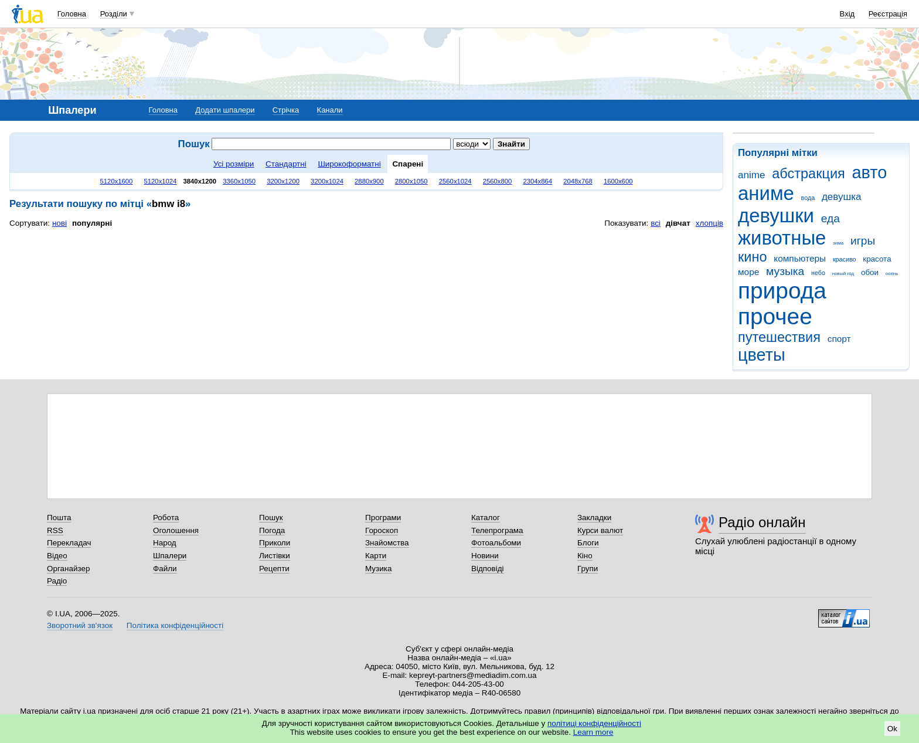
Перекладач (69, 542)
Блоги (588, 542)
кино (752, 256)
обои (870, 272)
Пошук (271, 517)
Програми (383, 517)
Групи (587, 568)
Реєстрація (888, 13)
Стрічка (286, 110)
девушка (842, 196)
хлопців (709, 223)
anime (751, 175)
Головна (71, 13)
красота (877, 259)
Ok (892, 728)
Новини (485, 555)
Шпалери (169, 555)
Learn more (593, 732)
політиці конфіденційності (594, 723)
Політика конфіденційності (175, 625)
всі (656, 223)
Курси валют (600, 530)
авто (869, 172)
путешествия (779, 337)
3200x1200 (283, 181)
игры (862, 241)
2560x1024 (455, 181)
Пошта (59, 517)
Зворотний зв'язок (80, 625)
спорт (839, 339)
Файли (165, 568)
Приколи (274, 542)
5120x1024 (160, 181)
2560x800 (497, 181)
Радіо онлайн (762, 522)
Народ (164, 542)
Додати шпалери (224, 110)
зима (838, 243)
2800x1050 (411, 181)
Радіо (57, 580)
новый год (843, 273)
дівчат (678, 223)
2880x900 (369, 181)
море (748, 272)
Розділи (113, 13)
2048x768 (578, 181)
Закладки (594, 517)
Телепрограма (497, 530)
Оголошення (176, 530)
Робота (166, 517)
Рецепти (274, 568)
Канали (330, 110)
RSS (55, 530)
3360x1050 (239, 181)
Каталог (485, 517)
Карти (375, 555)
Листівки (274, 555)
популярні (92, 223)
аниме (766, 193)
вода (808, 197)
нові (59, 223)
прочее (775, 316)
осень (892, 273)
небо (818, 272)
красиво (844, 259)
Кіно (585, 555)
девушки (776, 215)
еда (830, 218)
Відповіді (487, 568)
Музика (378, 568)
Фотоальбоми (496, 542)
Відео (57, 555)
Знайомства (387, 542)
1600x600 (618, 181)
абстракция (808, 173)
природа (782, 290)
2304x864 (537, 181)
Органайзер (68, 568)
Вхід (847, 13)
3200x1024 (327, 181)
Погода (272, 530)
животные (782, 238)
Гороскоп (381, 530)
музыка (785, 271)
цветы (761, 354)
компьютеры (800, 258)
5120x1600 (116, 181)
